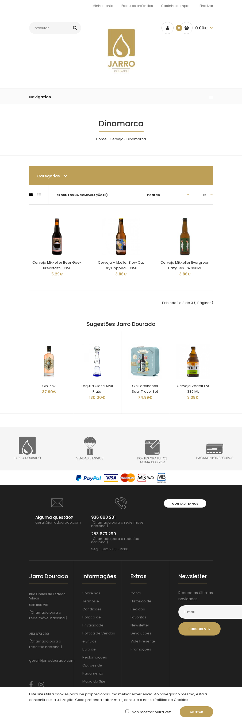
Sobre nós (91, 593)
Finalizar (206, 5)
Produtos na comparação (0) (82, 195)
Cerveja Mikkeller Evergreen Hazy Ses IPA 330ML (184, 265)
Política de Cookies (171, 699)
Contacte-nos (185, 503)
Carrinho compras (176, 5)
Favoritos (138, 617)
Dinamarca (136, 139)
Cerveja (117, 139)
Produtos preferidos (137, 5)
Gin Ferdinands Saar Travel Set (145, 388)
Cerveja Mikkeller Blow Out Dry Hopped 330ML (121, 265)
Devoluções (140, 633)
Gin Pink (49, 385)
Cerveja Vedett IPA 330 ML (193, 388)
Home (101, 139)
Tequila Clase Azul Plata (97, 388)
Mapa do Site (93, 681)
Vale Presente (142, 641)
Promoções (140, 649)
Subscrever (199, 629)
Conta (135, 593)
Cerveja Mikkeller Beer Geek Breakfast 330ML (57, 265)
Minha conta (103, 5)
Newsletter (139, 625)
